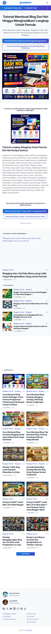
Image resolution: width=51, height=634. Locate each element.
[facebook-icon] (4, 609)
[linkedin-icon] (14, 609)
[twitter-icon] (7, 609)
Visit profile (14, 595)
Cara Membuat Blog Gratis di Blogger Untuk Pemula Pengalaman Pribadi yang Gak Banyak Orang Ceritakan (13, 399)
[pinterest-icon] (21, 609)
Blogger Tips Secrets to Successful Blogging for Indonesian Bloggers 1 (30, 293)
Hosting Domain (9, 619)
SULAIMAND (28, 630)
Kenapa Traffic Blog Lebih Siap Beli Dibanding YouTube (11, 469)
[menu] (4, 3)
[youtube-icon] (11, 609)
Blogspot (29, 289)
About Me (31, 614)
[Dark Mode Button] (47, 3)
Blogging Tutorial (8, 270)
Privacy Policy (33, 619)
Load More (25, 554)
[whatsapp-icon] (18, 609)
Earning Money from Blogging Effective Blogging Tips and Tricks (28, 316)
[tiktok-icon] (25, 609)
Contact (30, 616)
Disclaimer (31, 622)
